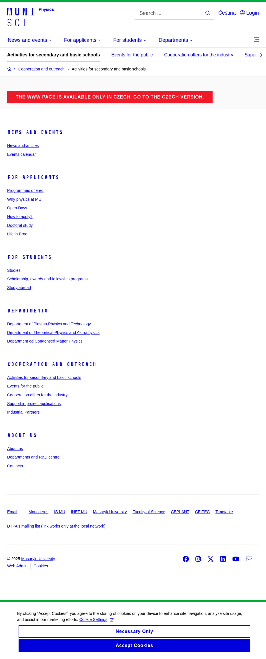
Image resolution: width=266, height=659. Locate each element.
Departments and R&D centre (33, 457)
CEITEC (202, 512)
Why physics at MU (24, 199)
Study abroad (19, 287)
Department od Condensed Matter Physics (45, 341)
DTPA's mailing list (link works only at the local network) (56, 526)
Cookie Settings (96, 624)
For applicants (33, 177)
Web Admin (17, 566)
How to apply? (20, 216)
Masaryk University (110, 512)
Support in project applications (34, 403)
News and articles (23, 145)
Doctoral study (20, 225)
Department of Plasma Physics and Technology (49, 324)
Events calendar (21, 154)
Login (249, 13)
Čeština (227, 13)
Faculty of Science (149, 512)
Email (12, 512)
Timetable (224, 512)
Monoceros (38, 512)
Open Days (17, 208)
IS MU (59, 512)
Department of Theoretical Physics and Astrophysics (53, 332)
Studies (14, 270)
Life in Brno (17, 234)
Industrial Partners (23, 412)
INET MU (79, 512)
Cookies (40, 566)
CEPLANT (180, 512)
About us (22, 435)
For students (29, 257)
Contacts (15, 466)
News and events (35, 132)
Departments (27, 311)
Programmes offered (25, 190)
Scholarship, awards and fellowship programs (47, 279)
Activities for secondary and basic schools (53, 54)
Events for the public (132, 54)
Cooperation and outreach (51, 364)
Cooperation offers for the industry (198, 54)
